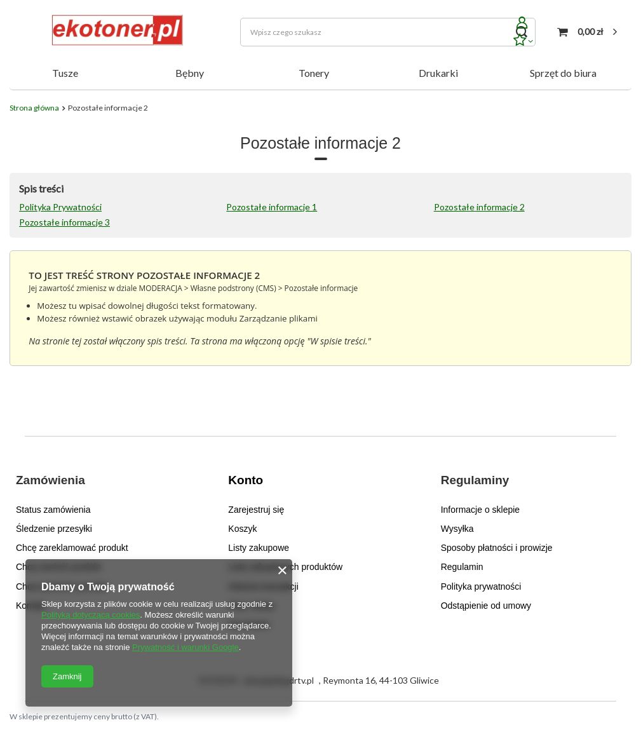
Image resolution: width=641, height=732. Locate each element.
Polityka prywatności (481, 586)
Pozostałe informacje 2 (479, 206)
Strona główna (34, 107)
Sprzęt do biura (563, 73)
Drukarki (438, 73)
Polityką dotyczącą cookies (90, 615)
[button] (100, 488)
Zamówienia (50, 480)
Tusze (65, 73)
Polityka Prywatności (60, 206)
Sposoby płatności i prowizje (497, 548)
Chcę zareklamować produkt (72, 548)
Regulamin (462, 567)
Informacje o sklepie (480, 510)
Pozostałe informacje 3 (64, 222)
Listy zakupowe (258, 548)
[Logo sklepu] (115, 32)
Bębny (189, 73)
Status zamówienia (53, 510)
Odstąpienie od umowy (486, 605)
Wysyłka (457, 529)
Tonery (314, 73)
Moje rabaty (251, 605)
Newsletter (249, 625)
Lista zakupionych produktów (285, 567)
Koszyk (242, 529)
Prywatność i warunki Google (185, 647)
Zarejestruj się (256, 510)
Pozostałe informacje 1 (271, 206)
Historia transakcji (263, 586)
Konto (245, 480)
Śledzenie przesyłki (54, 529)
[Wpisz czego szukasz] (388, 32)
